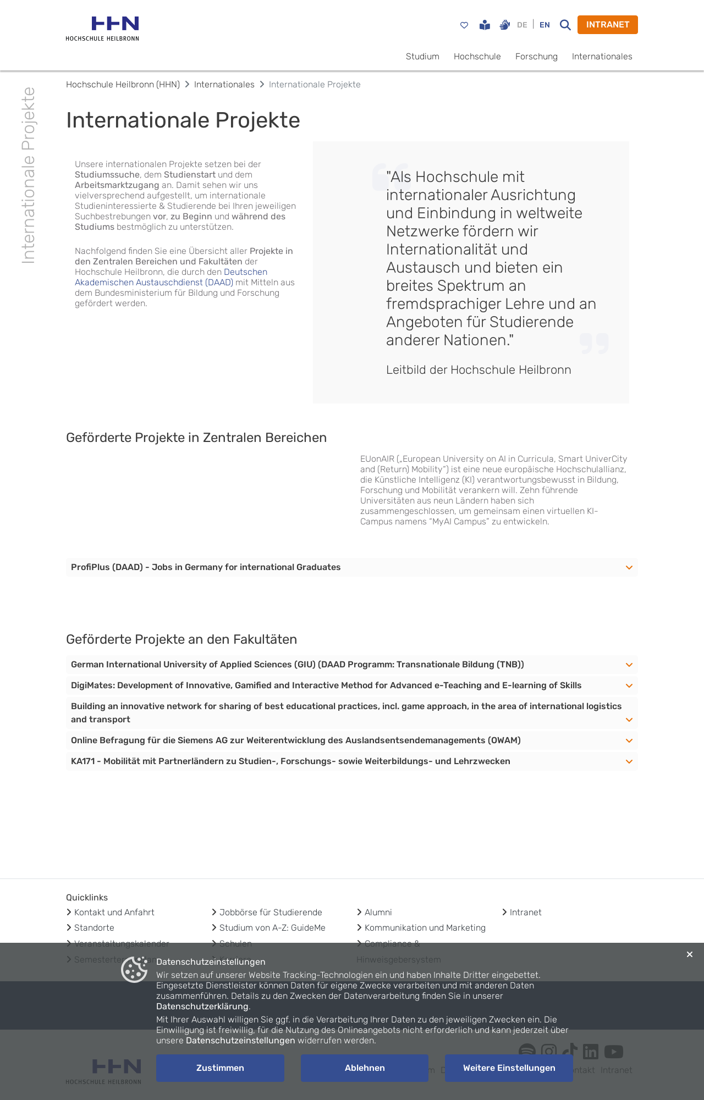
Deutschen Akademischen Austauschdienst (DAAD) (171, 277)
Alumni (378, 912)
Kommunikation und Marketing (425, 927)
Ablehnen (365, 1068)
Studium (422, 56)
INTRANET (608, 24)
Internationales (602, 56)
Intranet (526, 912)
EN (545, 25)
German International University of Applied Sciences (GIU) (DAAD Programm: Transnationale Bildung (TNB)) (297, 664)
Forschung (536, 56)
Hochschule (477, 56)
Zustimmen (220, 1068)
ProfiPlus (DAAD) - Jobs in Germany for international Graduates (206, 567)
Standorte (94, 927)
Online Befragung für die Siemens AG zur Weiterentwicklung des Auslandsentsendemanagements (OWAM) (296, 740)
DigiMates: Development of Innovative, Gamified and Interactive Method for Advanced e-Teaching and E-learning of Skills (326, 685)
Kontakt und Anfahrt (114, 912)
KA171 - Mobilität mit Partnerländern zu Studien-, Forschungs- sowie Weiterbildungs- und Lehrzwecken (290, 761)
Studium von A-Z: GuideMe (272, 927)
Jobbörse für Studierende (270, 912)
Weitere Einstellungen (509, 1068)
